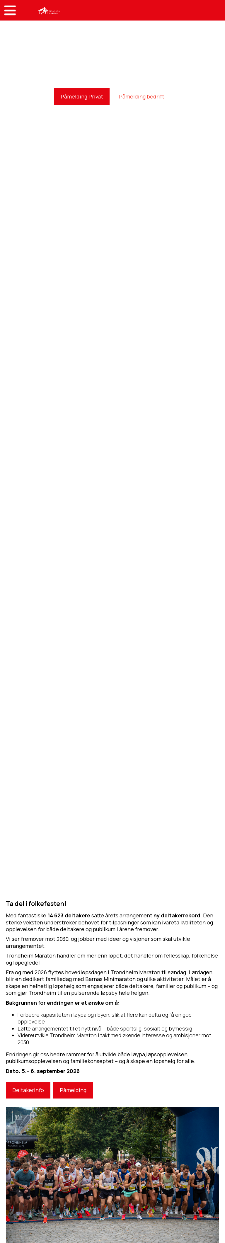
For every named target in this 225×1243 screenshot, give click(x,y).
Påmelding (73, 1090)
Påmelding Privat (82, 96)
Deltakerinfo (28, 1090)
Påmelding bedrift (141, 96)
